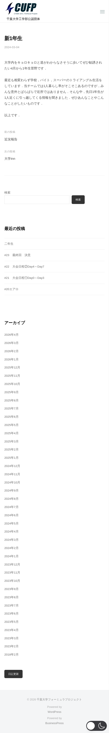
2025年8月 (11, 400)
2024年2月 (11, 548)
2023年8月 (11, 597)
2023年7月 (11, 605)
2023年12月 (12, 564)
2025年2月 (11, 449)
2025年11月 (12, 375)
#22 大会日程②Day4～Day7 (24, 266)
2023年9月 (11, 589)
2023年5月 (11, 621)
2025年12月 (12, 367)
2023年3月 (11, 638)
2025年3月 (11, 441)
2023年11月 (12, 572)
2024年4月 (11, 531)
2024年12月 (12, 466)
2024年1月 (11, 556)
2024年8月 (11, 498)
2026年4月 (11, 334)
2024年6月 (11, 515)
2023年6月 (11, 613)
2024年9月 (11, 490)
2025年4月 (11, 433)
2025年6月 (11, 416)
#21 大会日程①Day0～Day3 (24, 277)
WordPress (54, 711)
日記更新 (13, 673)
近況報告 (10, 139)
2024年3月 (11, 539)
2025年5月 (11, 425)
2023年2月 (11, 646)
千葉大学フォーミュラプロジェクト (59, 699)
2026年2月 (11, 351)
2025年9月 (11, 392)
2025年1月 (11, 457)
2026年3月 (11, 343)
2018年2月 (11, 654)
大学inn (9, 158)
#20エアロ (11, 289)
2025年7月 (11, 408)
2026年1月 (11, 359)
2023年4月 (11, 630)
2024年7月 (11, 507)
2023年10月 (12, 580)
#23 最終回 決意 (17, 255)
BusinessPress (54, 723)
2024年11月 (12, 474)
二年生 (8, 243)
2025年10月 (12, 384)
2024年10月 (12, 482)
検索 (7, 192)
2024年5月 (11, 523)
